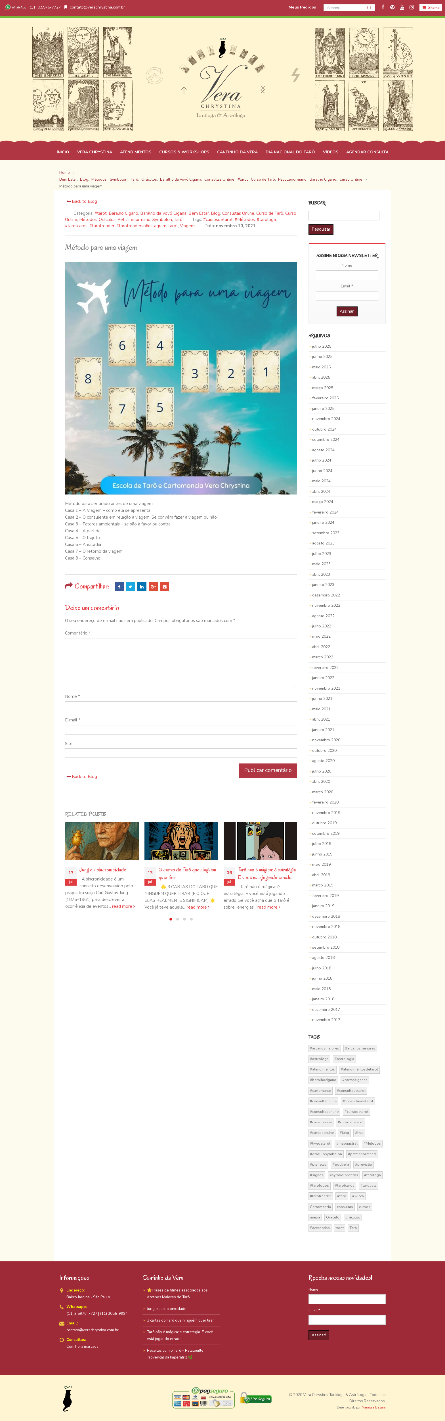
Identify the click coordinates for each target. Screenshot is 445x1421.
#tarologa (266, 219)
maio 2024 (321, 481)
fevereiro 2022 (325, 667)
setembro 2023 (325, 533)
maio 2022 (321, 636)
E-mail (72, 720)
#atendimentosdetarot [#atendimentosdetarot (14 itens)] (359, 1069)
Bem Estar (198, 213)
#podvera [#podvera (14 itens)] (341, 1164)
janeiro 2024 (323, 522)
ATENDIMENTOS (135, 152)
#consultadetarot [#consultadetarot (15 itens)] (351, 1090)
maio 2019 (321, 864)
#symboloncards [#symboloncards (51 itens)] (343, 1175)
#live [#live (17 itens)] (359, 1132)
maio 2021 (321, 709)
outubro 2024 (324, 429)
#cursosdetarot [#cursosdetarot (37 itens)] (351, 1122)
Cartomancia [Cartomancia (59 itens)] (320, 1206)
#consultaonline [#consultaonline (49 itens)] (323, 1101)
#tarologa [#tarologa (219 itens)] (372, 1175)
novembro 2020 (326, 740)
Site (69, 743)
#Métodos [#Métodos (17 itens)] (372, 1143)
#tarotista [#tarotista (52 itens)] (368, 1185)
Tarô (178, 219)
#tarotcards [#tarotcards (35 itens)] (344, 1185)
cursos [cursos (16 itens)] (364, 1206)
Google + (153, 586)
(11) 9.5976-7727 (32, 7)
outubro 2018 (324, 937)
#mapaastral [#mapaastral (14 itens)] (347, 1143)
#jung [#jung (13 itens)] (344, 1132)
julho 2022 (321, 626)
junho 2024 (322, 470)
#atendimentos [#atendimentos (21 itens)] (322, 1069)
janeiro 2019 (323, 906)
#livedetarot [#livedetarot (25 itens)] (320, 1143)
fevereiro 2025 (325, 398)
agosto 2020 (323, 760)
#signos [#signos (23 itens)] (317, 1175)
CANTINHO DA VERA (237, 152)
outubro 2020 (324, 750)
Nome (72, 696)
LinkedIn (141, 586)
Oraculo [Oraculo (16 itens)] (332, 1217)
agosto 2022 (323, 616)
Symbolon (162, 219)
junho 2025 (322, 356)
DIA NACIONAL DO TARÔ (290, 152)
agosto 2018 (323, 957)
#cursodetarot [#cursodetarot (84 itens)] (356, 1111)
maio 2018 (321, 989)
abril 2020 (321, 781)
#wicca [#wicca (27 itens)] (358, 1196)
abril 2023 (321, 574)
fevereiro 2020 (325, 802)
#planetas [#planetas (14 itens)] (318, 1164)
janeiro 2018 (323, 999)
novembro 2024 (326, 418)
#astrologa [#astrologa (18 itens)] (319, 1058)
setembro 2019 (325, 833)
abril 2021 (321, 719)
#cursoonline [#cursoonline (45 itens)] (321, 1122)
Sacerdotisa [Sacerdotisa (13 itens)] (320, 1227)
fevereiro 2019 (325, 895)
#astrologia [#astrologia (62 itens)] (344, 1058)
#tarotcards (76, 226)
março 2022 (322, 657)
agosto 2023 (323, 543)
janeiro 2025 (323, 408)
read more (123, 906)
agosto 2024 (323, 450)
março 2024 (322, 501)
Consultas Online (238, 213)
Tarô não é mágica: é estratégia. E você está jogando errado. (267, 873)
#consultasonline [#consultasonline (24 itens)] (324, 1111)
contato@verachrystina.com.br (94, 7)
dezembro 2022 (326, 595)
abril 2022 (321, 647)
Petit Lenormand (133, 219)
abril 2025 (321, 377)
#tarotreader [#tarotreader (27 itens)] (320, 1196)
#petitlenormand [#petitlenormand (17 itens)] (362, 1154)
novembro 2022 (326, 605)
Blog (215, 213)
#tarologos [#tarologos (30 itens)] (319, 1185)
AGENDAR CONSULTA (367, 152)
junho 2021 (322, 698)
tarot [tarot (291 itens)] (340, 1227)
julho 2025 (321, 346)
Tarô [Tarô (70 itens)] (353, 1227)
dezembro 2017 (326, 1009)
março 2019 (322, 885)
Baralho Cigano (123, 213)
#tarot (101, 213)
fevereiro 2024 (325, 512)
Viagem (187, 226)
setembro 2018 (325, 947)
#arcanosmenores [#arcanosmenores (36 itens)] (360, 1048)
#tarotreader (101, 226)
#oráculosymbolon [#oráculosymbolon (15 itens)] (326, 1154)
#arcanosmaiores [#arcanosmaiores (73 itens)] (324, 1048)
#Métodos (245, 219)
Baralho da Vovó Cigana (163, 213)
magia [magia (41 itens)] (315, 1217)
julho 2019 (321, 843)
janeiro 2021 (323, 730)
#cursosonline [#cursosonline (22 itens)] (322, 1132)
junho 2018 (322, 978)
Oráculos (107, 219)
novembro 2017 (326, 1020)
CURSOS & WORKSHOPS (184, 152)
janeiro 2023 (323, 584)
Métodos (88, 219)
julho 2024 (321, 460)
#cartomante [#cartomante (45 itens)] (320, 1090)
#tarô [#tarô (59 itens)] (341, 1196)
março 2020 (322, 792)
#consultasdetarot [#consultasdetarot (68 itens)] (358, 1101)
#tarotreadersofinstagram (141, 226)
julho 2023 (321, 553)
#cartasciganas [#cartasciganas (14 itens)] (355, 1079)
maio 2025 (321, 367)
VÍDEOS (330, 152)
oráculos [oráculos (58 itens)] (352, 1217)
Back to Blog (81, 201)
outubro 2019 (324, 823)
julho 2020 (321, 771)
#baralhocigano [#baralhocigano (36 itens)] (323, 1079)
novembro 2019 (326, 812)
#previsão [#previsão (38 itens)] (363, 1164)
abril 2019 (321, 875)
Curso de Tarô (269, 213)
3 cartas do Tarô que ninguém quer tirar (180, 1320)
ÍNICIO (63, 152)
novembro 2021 (326, 688)
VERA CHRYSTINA (94, 152)
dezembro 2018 (326, 916)
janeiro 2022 (323, 678)
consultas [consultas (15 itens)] (345, 1206)
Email (164, 586)
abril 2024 (321, 491)
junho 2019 (322, 854)
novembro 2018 (326, 926)
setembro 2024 (325, 439)
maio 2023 (321, 564)
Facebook (119, 586)
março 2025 (322, 388)
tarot (173, 226)
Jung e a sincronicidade (102, 869)
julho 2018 (321, 968)
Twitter (130, 586)
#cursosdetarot (218, 219)
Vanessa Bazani (374, 1407)
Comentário (78, 633)
